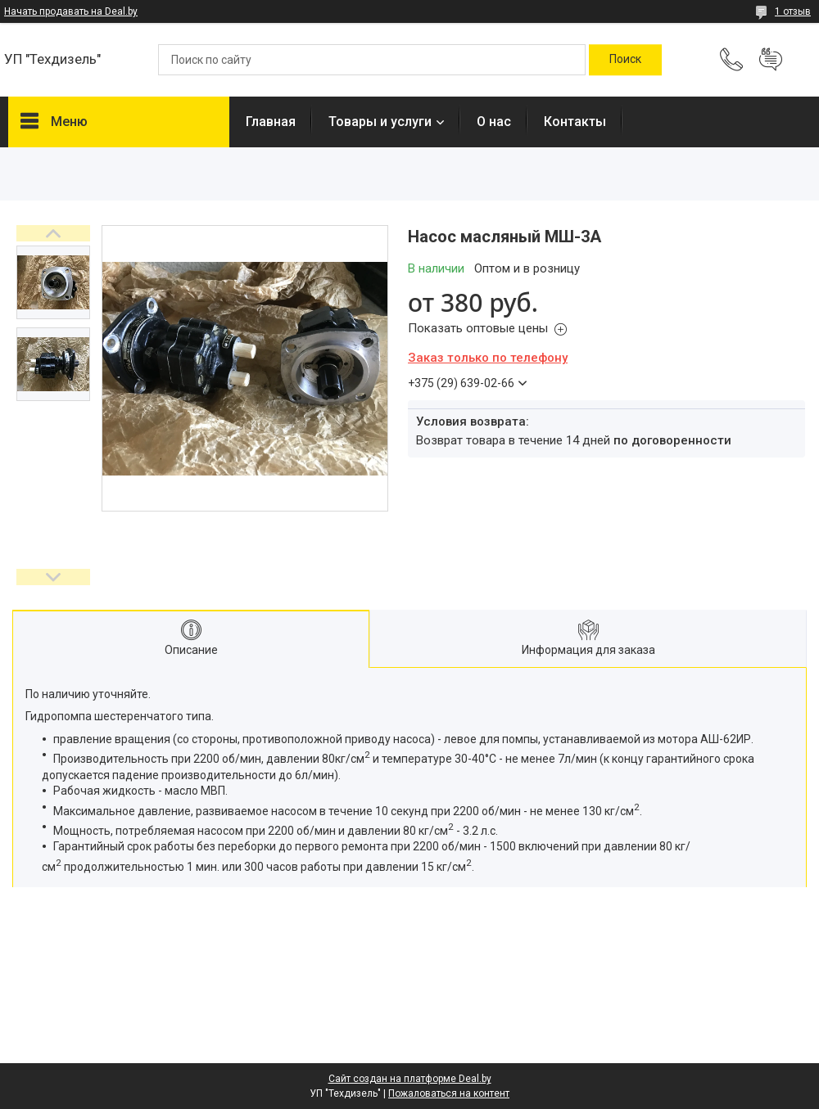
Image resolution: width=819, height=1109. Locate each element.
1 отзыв (793, 11)
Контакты (575, 121)
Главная (271, 121)
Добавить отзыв (770, 59)
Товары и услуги (380, 121)
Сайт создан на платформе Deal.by (409, 1078)
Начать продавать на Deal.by (71, 11)
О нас (494, 121)
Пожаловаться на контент (448, 1093)
